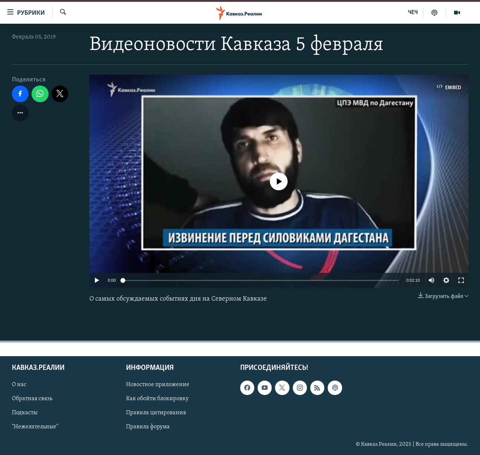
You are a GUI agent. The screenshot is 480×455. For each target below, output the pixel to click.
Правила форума (148, 427)
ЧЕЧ (413, 13)
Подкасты (24, 413)
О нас (19, 385)
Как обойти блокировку (157, 399)
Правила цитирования (156, 413)
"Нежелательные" (35, 427)
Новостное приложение (157, 385)
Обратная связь (32, 399)
